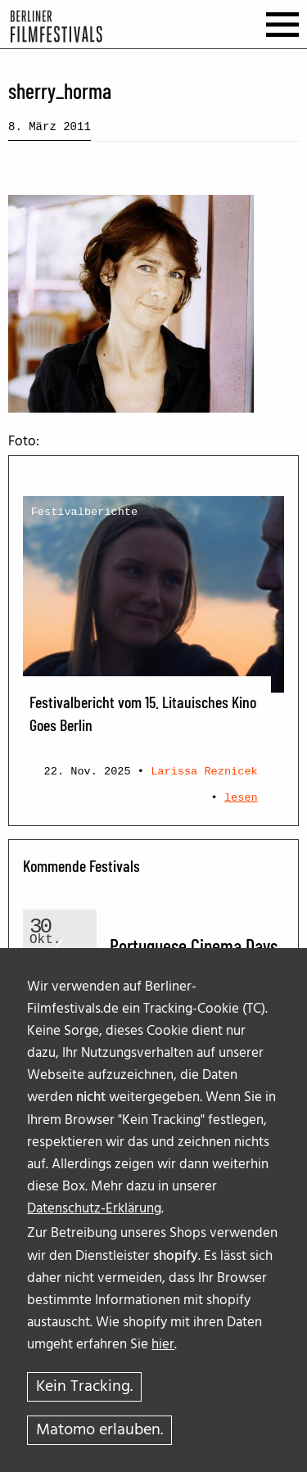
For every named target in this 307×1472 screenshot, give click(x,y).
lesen (241, 798)
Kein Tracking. (84, 1387)
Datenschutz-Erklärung (94, 1209)
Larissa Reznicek (204, 771)
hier (162, 1345)
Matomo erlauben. (99, 1430)
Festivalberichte (84, 512)
